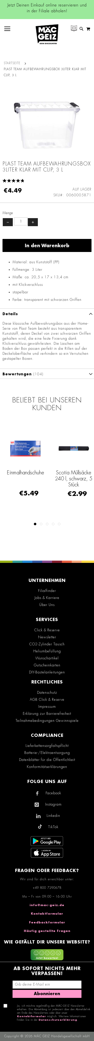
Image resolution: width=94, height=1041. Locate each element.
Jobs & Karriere (47, 597)
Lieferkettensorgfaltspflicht (47, 745)
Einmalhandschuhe (25, 472)
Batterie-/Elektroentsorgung (47, 752)
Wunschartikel (47, 658)
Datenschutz (47, 692)
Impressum (47, 706)
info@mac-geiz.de (47, 905)
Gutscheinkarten (47, 665)
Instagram (53, 804)
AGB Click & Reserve (47, 699)
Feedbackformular (47, 922)
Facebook (53, 793)
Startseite (12, 63)
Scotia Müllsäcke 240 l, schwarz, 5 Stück (73, 478)
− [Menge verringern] (8, 222)
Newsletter (47, 637)
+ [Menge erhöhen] (33, 222)
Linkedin (53, 815)
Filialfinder (47, 590)
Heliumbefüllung (47, 651)
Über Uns (47, 604)
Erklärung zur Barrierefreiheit (47, 713)
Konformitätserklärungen (47, 766)
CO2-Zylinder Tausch (47, 644)
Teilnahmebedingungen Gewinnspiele (47, 720)
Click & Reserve (47, 630)
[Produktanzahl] (21, 221)
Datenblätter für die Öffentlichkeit (47, 759)
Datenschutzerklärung (58, 1020)
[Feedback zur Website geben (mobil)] (47, 955)
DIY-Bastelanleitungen (47, 672)
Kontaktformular (47, 913)
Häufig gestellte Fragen (47, 930)
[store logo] (47, 34)
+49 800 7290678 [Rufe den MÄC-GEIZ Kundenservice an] (47, 887)
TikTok (53, 827)
